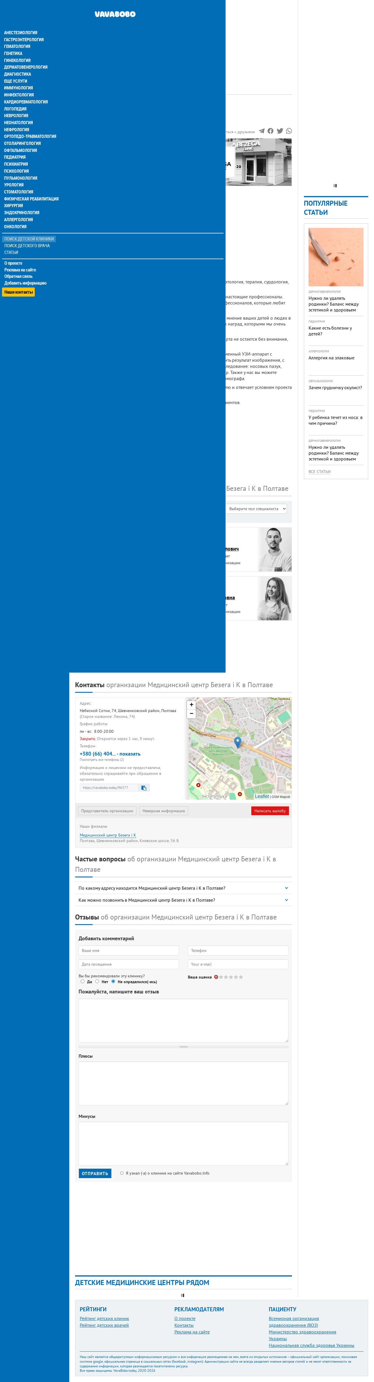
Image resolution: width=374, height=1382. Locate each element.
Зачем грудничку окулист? (335, 387)
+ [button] (191, 705)
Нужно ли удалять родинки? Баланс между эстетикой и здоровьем (333, 304)
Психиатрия (16, 154)
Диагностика (17, 63)
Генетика (13, 42)
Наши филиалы (95, 172)
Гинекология (17, 49)
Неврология (16, 105)
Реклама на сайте (20, 260)
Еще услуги (16, 70)
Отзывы (87, 178)
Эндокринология (21, 203)
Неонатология (18, 112)
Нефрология (16, 119)
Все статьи (320, 471)
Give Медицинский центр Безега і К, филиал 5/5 (241, 977)
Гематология (17, 35)
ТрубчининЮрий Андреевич (99, 643)
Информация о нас (99, 152)
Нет (105, 981)
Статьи (11, 243)
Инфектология (18, 84)
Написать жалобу (270, 810)
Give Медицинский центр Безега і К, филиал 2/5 (226, 977)
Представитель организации (107, 810)
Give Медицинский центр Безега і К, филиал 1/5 (221, 977)
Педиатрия (15, 147)
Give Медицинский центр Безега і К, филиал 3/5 (231, 977)
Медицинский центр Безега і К (108, 835)
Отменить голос (216, 977)
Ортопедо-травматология (29, 126)
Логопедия (15, 98)
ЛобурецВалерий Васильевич (103, 594)
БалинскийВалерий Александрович (107, 545)
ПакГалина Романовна (213, 594)
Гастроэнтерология (23, 28)
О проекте (13, 254)
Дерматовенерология (25, 56)
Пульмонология (20, 168)
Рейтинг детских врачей (104, 1325)
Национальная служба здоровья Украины (311, 1345)
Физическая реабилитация (30, 189)
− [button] (191, 714)
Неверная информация (164, 810)
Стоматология (18, 182)
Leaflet (262, 796)
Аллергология (18, 210)
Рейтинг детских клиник (104, 1318)
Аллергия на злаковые (331, 358)
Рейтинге (104, 121)
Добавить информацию (25, 274)
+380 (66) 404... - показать (129, 756)
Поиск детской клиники (29, 230)
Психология (16, 161)
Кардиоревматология (25, 91)
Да (89, 981)
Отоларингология (22, 133)
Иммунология (18, 77)
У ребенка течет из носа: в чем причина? (336, 420)
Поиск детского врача (27, 236)
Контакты (184, 1325)
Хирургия (14, 196)
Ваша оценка (200, 977)
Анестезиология (20, 21)
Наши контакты (18, 280)
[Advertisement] (183, 41)
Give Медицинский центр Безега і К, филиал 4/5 (236, 977)
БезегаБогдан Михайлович (215, 545)
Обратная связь (18, 267)
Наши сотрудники (97, 158)
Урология (14, 175)
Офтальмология (20, 140)
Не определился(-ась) (137, 981)
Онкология (15, 217)
